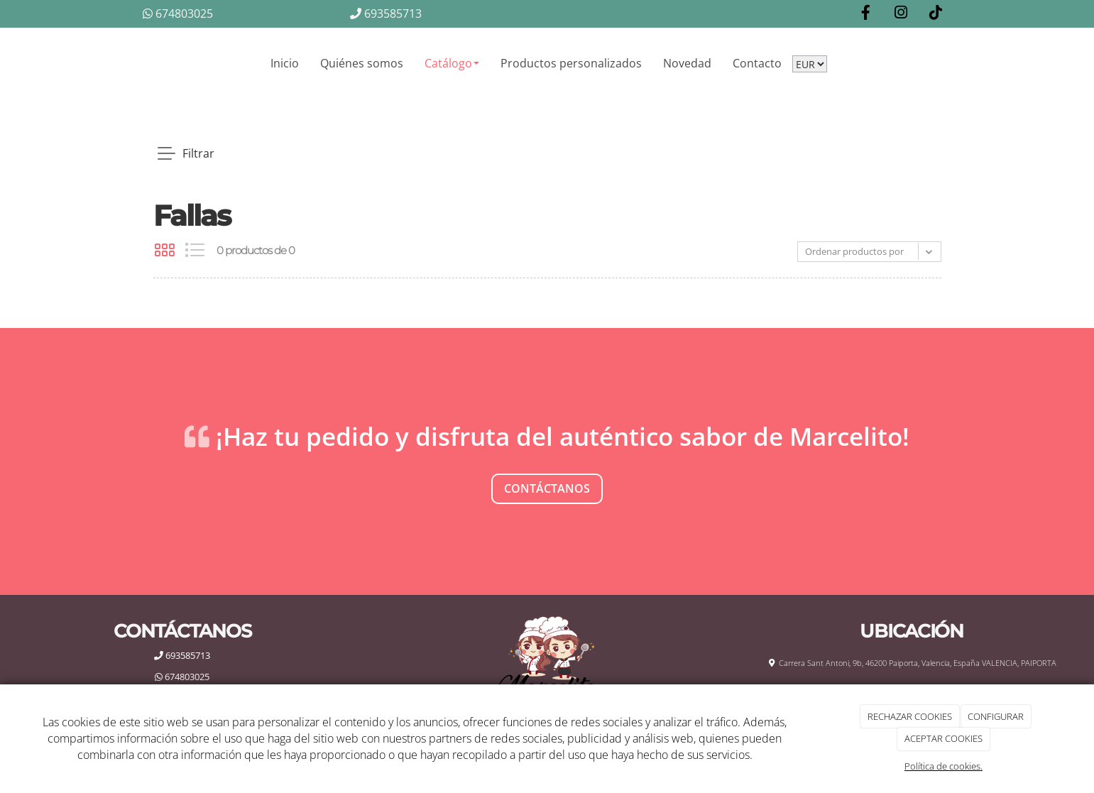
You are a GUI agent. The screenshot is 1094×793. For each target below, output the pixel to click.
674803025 (178, 13)
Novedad (687, 63)
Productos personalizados (571, 63)
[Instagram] (901, 14)
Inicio (284, 63)
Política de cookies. (943, 766)
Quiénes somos (361, 63)
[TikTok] (936, 14)
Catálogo (452, 63)
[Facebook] (866, 14)
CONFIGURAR (996, 716)
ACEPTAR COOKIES (943, 738)
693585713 (386, 13)
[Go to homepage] (139, 63)
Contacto (757, 63)
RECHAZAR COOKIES (910, 716)
